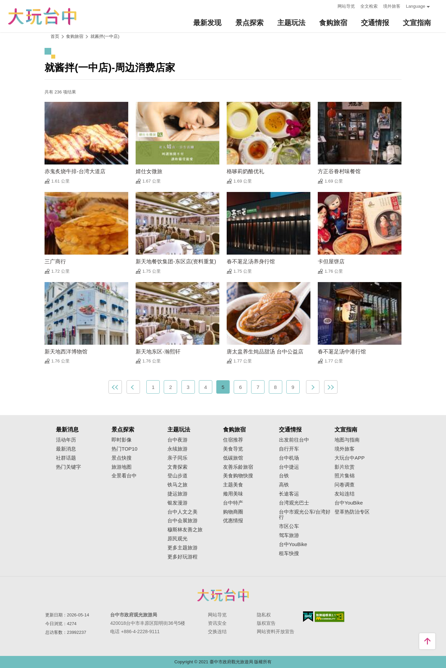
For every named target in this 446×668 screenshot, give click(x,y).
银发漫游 (177, 503)
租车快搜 (289, 553)
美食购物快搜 (238, 475)
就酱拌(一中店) (105, 36)
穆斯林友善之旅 (185, 529)
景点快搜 (122, 458)
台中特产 (233, 503)
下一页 (312, 387)
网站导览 (346, 6)
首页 (55, 36)
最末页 (331, 387)
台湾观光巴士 (294, 503)
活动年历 (66, 440)
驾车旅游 (289, 535)
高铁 (284, 484)
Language (415, 6)
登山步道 (177, 475)
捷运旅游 (177, 493)
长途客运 (289, 493)
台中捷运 (289, 467)
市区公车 (289, 526)
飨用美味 (233, 493)
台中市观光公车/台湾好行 (304, 514)
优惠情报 (233, 520)
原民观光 (177, 538)
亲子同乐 (177, 458)
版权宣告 (266, 623)
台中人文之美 (182, 512)
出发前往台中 (294, 440)
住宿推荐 (233, 440)
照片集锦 (344, 475)
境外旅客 (391, 6)
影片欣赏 (344, 467)
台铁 (284, 475)
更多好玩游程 (182, 556)
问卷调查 (344, 484)
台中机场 (289, 458)
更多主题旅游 (182, 547)
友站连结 (344, 493)
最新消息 (66, 449)
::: (330, 5)
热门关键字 (68, 467)
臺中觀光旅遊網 (42, 16)
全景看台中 (124, 475)
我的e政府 (308, 616)
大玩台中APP (349, 458)
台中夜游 (177, 440)
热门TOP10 (124, 449)
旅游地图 (122, 467)
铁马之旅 (177, 484)
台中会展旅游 (182, 520)
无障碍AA (330, 616)
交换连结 (217, 631)
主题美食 (233, 484)
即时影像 (122, 440)
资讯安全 (217, 623)
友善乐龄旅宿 (238, 467)
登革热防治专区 (352, 512)
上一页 (133, 387)
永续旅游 (177, 449)
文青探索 (177, 467)
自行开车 (289, 449)
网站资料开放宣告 (275, 631)
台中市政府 (223, 595)
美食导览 (233, 449)
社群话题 (66, 458)
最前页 (115, 387)
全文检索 (369, 6)
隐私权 (264, 614)
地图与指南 (347, 440)
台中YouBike (293, 544)
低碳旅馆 (233, 458)
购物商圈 (233, 512)
